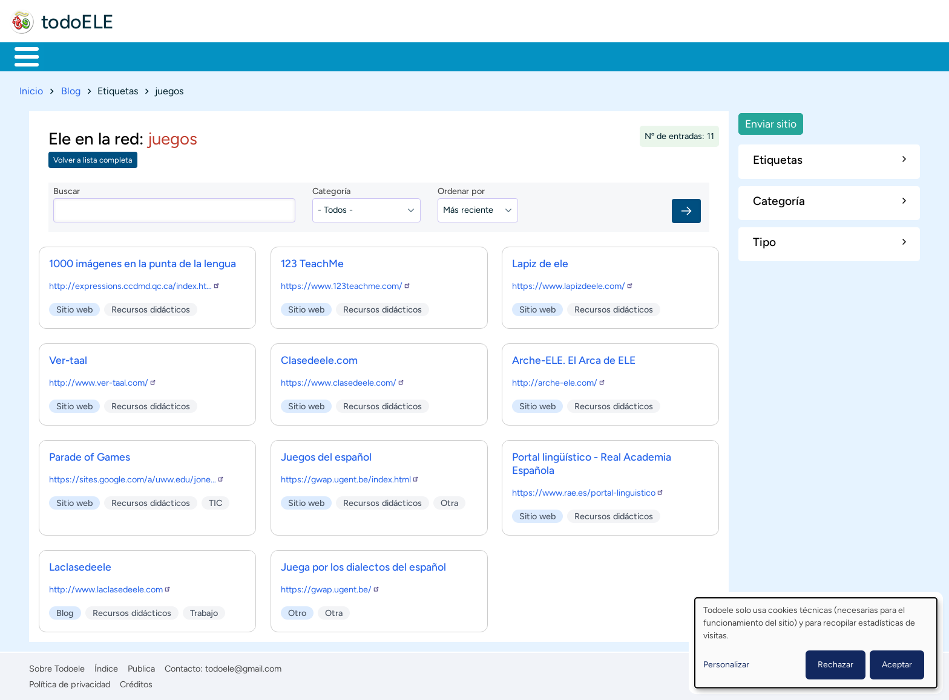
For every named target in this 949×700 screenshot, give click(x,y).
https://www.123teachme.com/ (346, 283)
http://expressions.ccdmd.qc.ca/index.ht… (134, 283)
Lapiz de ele (540, 260)
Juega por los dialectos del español (363, 564)
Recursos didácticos (150, 307)
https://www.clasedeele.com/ (343, 380)
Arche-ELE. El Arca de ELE (573, 357)
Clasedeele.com (319, 357)
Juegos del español (326, 454)
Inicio (20, 56)
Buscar (505, 56)
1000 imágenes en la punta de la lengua (142, 260)
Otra (449, 500)
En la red (290, 55)
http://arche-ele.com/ (559, 380)
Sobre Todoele (57, 666)
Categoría (331, 189)
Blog (70, 88)
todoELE (77, 21)
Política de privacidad (69, 681)
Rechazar (835, 664)
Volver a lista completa (93, 158)
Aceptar (897, 664)
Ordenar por (461, 189)
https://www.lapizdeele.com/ (573, 283)
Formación (148, 55)
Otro (297, 610)
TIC (215, 500)
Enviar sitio (770, 121)
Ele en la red (93, 136)
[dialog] (816, 643)
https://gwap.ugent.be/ (330, 587)
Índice (106, 666)
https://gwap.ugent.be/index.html (350, 477)
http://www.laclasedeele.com (110, 587)
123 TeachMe (312, 260)
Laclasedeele (80, 564)
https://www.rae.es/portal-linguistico (588, 490)
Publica (141, 666)
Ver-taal (68, 357)
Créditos (136, 681)
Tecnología (367, 55)
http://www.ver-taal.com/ (103, 380)
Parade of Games (89, 454)
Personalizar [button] (726, 664)
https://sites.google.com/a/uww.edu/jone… (137, 477)
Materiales (68, 55)
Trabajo (221, 55)
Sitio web (74, 307)
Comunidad (449, 55)
